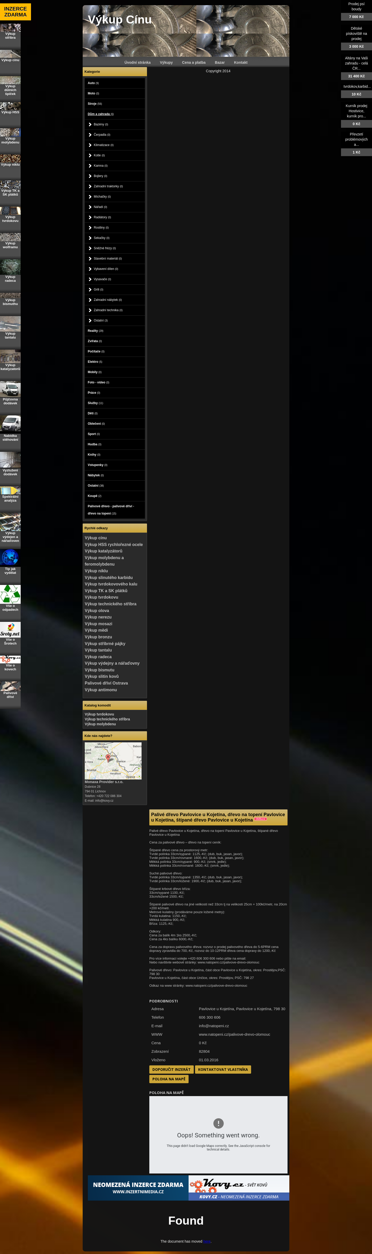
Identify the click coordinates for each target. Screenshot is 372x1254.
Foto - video (99, 382)
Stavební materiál (108, 258)
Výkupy (166, 62)
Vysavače (102, 279)
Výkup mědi (96, 630)
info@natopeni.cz (214, 1026)
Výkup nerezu (98, 617)
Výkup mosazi (98, 624)
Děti (93, 413)
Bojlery (100, 176)
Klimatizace (104, 145)
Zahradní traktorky (108, 186)
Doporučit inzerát (171, 1069)
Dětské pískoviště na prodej (356, 33)
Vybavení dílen (106, 269)
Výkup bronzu (98, 637)
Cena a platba (194, 62)
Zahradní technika (108, 310)
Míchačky (102, 196)
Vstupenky (97, 465)
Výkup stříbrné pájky (105, 643)
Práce (94, 393)
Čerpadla (102, 134)
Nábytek (96, 475)
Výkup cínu (96, 538)
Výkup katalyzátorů (103, 551)
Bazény (101, 124)
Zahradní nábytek (108, 300)
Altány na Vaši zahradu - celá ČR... (356, 63)
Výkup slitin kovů (102, 676)
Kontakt (240, 62)
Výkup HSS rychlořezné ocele (114, 544)
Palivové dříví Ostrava (106, 683)
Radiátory (102, 217)
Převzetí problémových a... (356, 139)
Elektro (95, 362)
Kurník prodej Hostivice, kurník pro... (356, 111)
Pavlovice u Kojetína (253, 1009)
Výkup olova (97, 610)
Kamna (101, 165)
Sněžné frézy (105, 248)
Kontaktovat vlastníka (223, 1069)
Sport (94, 434)
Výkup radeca (98, 657)
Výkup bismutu (99, 670)
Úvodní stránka (138, 62)
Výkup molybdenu (100, 724)
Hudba (95, 444)
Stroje (95, 104)
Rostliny (101, 227)
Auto (93, 83)
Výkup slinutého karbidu (109, 577)
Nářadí (100, 207)
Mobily (95, 372)
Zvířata (95, 341)
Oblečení (96, 423)
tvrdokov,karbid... (357, 86)
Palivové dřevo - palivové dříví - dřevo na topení (111, 509)
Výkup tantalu (98, 650)
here (207, 1241)
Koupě (95, 496)
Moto (93, 93)
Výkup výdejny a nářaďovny (112, 663)
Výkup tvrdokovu (101, 597)
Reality (95, 331)
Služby (95, 403)
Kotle (99, 155)
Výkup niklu (96, 571)
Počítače (96, 351)
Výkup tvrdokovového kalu (111, 584)
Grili (98, 289)
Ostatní (101, 320)
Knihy (94, 454)
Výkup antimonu (101, 690)
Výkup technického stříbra (110, 604)
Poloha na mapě (168, 1078)
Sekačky (102, 238)
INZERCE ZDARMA (15, 12)
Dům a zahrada (101, 114)
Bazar (220, 62)
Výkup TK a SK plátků (106, 591)
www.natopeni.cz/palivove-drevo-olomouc (234, 1034)
